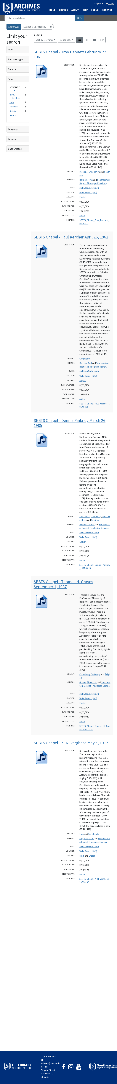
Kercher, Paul (85, 363)
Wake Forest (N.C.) (88, 192)
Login (110, 3)
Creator (12, 69)
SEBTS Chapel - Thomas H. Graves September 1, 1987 (63, 584)
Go (79, 18)
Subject (12, 78)
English (98, 3)
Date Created (15, 148)
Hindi (81, 855)
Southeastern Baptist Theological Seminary (94, 686)
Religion (13, 111)
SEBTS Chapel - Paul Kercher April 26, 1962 (71, 237)
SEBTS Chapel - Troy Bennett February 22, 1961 (70, 54)
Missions (83, 171)
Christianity (94, 171)
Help (85, 9)
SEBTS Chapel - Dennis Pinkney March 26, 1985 (70, 423)
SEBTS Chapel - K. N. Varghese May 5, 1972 (71, 743)
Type (10, 49)
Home (52, 9)
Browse (63, 9)
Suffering (95, 674)
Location (12, 138)
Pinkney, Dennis (87, 524)
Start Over (13, 26)
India (81, 834)
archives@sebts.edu (89, 187)
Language (13, 129)
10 (66, 39)
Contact (107, 9)
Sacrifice (95, 520)
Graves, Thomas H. (88, 682)
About (75, 9)
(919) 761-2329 (48, 1056)
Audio (82, 215)
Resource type (15, 59)
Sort (44, 39)
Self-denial (84, 516)
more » (13, 115)
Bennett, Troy (86, 179)
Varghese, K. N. (86, 838)
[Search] (40, 18)
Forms (95, 9)
